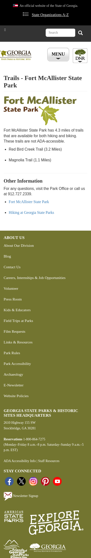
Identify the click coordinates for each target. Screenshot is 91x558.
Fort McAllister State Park (29, 202)
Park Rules (12, 353)
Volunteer (11, 288)
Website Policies (16, 396)
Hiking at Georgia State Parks (31, 212)
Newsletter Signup (21, 496)
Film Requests (14, 331)
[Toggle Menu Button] (58, 55)
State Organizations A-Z (50, 15)
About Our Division (19, 245)
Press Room (13, 299)
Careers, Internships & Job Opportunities (35, 278)
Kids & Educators (17, 310)
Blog (7, 256)
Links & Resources (18, 342)
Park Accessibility (17, 364)
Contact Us (12, 267)
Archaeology (13, 374)
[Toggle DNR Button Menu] (80, 55)
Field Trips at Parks (18, 321)
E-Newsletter (14, 385)
